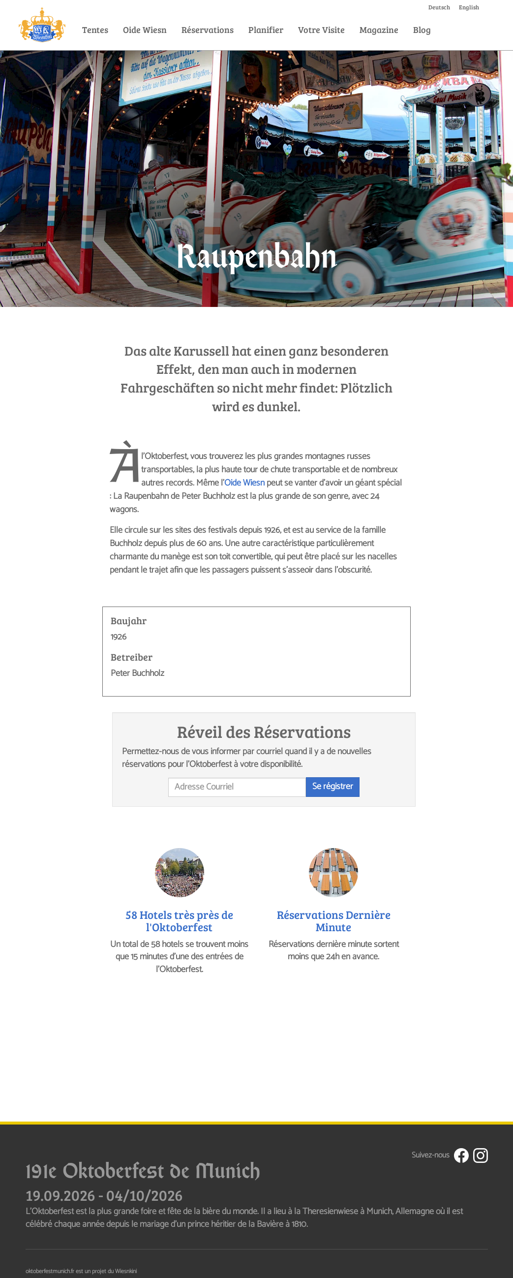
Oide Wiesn (145, 29)
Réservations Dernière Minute (334, 920)
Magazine (379, 29)
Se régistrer (332, 786)
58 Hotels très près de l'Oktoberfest (179, 920)
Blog (422, 29)
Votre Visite (321, 29)
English (469, 7)
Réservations (207, 29)
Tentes (95, 29)
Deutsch (439, 7)
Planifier (265, 29)
